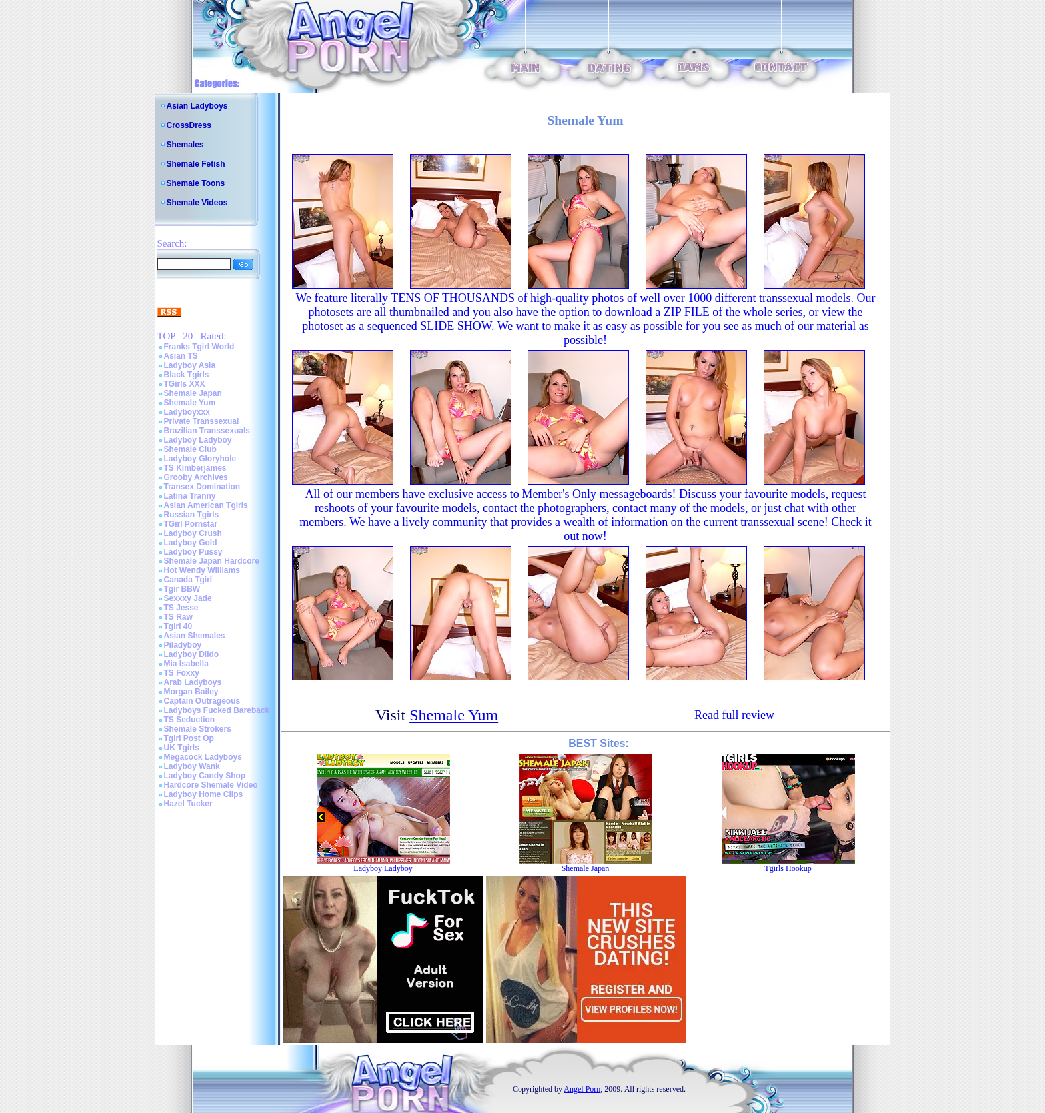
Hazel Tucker (188, 803)
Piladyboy (183, 645)
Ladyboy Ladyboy (198, 440)
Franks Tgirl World (199, 346)
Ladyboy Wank (192, 766)
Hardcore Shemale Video (211, 785)
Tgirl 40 (178, 626)
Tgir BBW (182, 589)
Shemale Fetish (196, 164)
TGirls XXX (184, 384)
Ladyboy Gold (190, 542)
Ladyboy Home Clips (203, 794)
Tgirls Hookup (787, 868)
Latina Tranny (190, 496)
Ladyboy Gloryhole (200, 458)
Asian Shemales (194, 635)
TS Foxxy (181, 673)
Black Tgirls (186, 374)
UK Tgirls (181, 747)
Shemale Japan (193, 393)
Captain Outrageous (202, 701)
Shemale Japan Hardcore (211, 561)
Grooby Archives (196, 477)
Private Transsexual (201, 421)
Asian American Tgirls (206, 505)
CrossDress (189, 125)
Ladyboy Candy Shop (205, 775)
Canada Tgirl (188, 579)
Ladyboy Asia (190, 365)
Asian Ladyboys (197, 106)
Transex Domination (202, 486)
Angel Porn (582, 1089)
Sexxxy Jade (188, 598)
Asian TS (181, 356)
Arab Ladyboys (193, 682)
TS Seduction (189, 719)
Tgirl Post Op (189, 738)
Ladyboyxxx (187, 412)
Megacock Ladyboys (203, 757)
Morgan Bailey (191, 691)
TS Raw (178, 617)
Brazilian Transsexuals (207, 430)
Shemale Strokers (197, 729)
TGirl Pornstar (191, 524)
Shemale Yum (190, 402)
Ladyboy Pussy (193, 551)
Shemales (185, 144)
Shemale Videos (197, 202)
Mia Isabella (186, 663)
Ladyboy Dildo (191, 654)
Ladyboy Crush (193, 533)
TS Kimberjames (195, 468)
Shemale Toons (196, 183)
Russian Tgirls (191, 514)
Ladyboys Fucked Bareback (217, 710)
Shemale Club (190, 449)
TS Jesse (181, 607)
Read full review (734, 715)
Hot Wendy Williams (202, 570)
